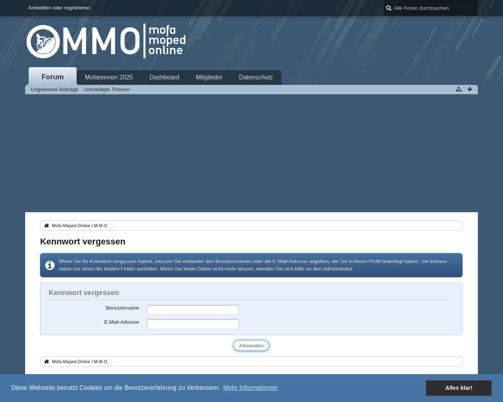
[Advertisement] (251, 153)
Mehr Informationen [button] (250, 387)
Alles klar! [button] (458, 388)
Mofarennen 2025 (109, 77)
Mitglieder (209, 77)
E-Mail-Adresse (121, 322)
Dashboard (164, 77)
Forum (53, 77)
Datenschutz (256, 77)
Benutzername (122, 308)
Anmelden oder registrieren (59, 8)
